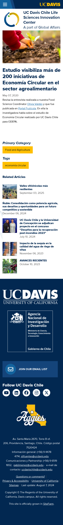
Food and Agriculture (17, 150)
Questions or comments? (30, 477)
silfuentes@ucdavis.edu (35, 456)
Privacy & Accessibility (16, 481)
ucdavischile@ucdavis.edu (37, 469)
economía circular (15, 165)
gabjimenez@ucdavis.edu (28, 465)
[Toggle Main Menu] (5, 4)
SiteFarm (48, 504)
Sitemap (14, 485)
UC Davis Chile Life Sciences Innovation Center (41, 17)
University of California (45, 481)
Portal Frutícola (27, 108)
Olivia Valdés (35, 104)
